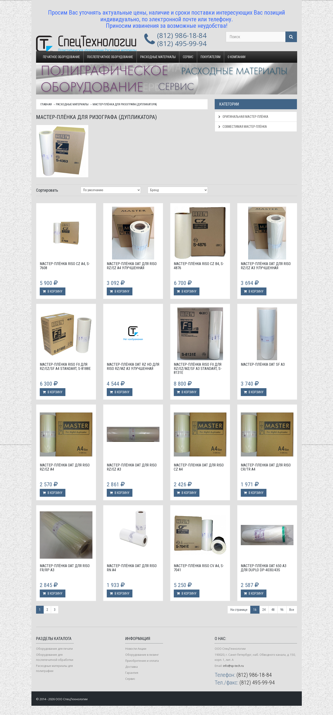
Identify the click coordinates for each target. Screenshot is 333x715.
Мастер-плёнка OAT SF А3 (263, 364)
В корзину (52, 291)
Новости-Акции (135, 649)
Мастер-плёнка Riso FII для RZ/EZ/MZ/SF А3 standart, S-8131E (198, 368)
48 (273, 610)
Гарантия (131, 673)
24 (264, 610)
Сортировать (47, 190)
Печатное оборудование (61, 57)
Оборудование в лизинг (142, 655)
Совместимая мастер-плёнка (242, 126)
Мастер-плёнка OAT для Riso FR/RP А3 (65, 568)
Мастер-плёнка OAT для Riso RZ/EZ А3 (132, 467)
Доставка (131, 667)
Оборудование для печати (54, 649)
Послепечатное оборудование (110, 57)
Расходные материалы (158, 57)
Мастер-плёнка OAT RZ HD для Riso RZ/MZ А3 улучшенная (133, 366)
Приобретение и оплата (142, 661)
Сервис (188, 57)
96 (282, 610)
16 (255, 610)
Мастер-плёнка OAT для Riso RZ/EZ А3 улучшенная (266, 266)
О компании (236, 57)
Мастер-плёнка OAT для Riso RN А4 (132, 568)
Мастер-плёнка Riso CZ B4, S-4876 (199, 266)
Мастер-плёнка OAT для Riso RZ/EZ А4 (65, 467)
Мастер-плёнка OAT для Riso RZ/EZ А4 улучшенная (132, 266)
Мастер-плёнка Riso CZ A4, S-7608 (65, 266)
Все (291, 610)
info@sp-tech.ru (233, 666)
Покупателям (210, 57)
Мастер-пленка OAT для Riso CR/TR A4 (266, 467)
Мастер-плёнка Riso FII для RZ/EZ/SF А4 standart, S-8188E (65, 366)
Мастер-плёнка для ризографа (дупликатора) (125, 104)
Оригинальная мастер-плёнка (243, 117)
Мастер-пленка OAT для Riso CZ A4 (199, 467)
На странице (238, 610)
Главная (46, 104)
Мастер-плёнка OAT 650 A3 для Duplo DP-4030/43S (263, 568)
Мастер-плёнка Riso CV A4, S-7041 (199, 568)
